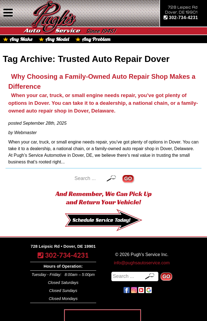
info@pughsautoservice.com (142, 262)
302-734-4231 (181, 17)
